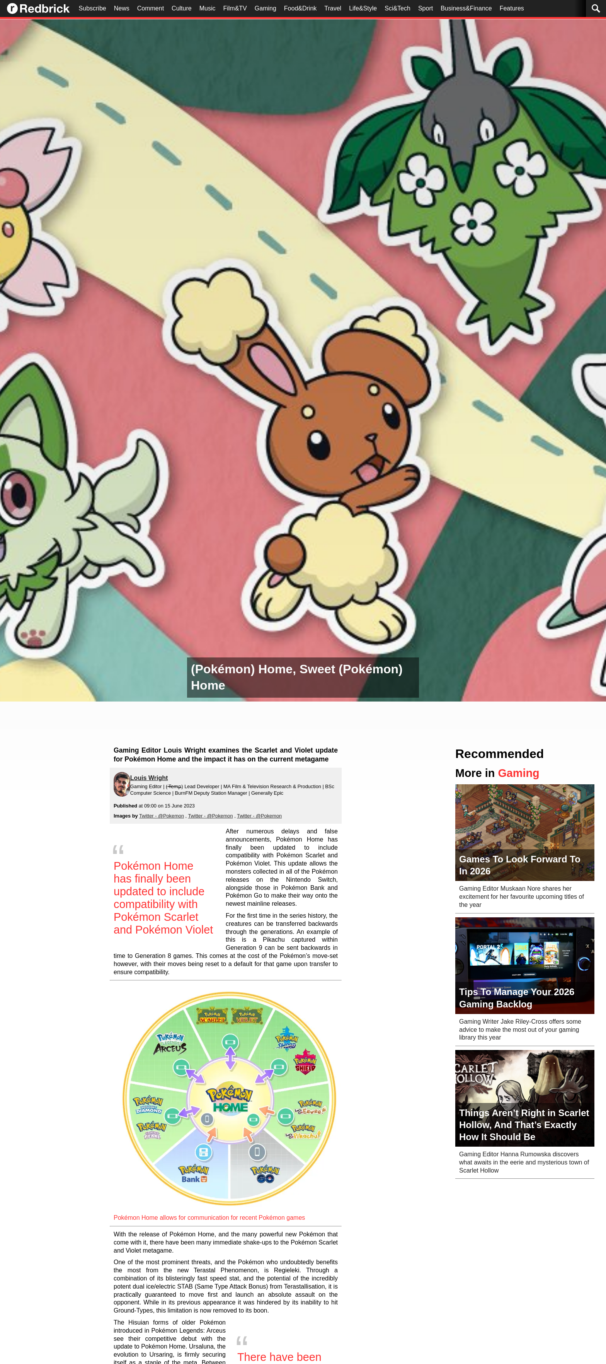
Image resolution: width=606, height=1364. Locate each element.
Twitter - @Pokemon (161, 816)
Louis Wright (149, 778)
